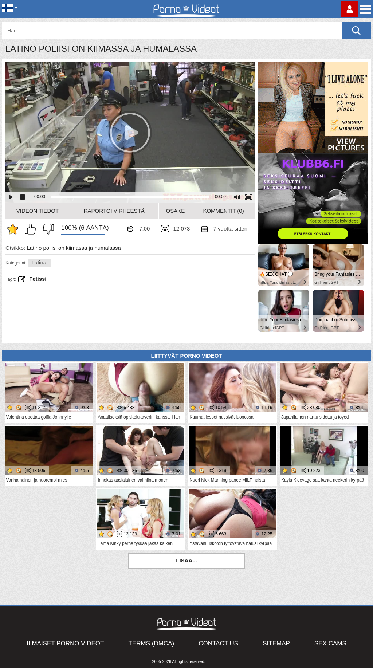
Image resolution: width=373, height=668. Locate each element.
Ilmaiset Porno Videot (65, 643)
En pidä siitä (46, 229)
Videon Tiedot (37, 211)
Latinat (39, 262)
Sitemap (276, 643)
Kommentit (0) (223, 211)
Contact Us (218, 643)
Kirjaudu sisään (349, 9)
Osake (175, 211)
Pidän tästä (32, 229)
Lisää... (186, 560)
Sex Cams (330, 643)
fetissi (38, 279)
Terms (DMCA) (151, 643)
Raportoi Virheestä (114, 211)
